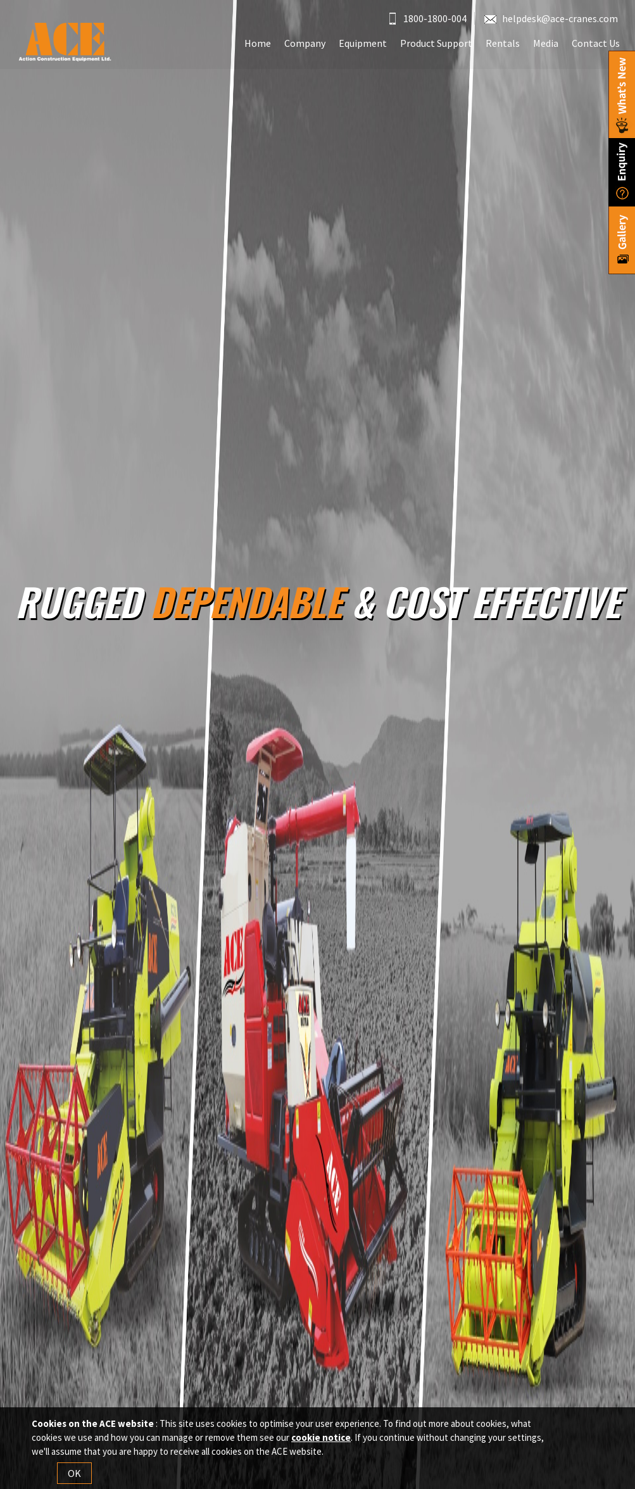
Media (545, 43)
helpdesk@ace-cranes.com (551, 18)
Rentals (503, 43)
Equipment (363, 43)
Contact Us (596, 43)
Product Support (436, 43)
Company (304, 43)
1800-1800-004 (428, 18)
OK (74, 1473)
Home (257, 43)
